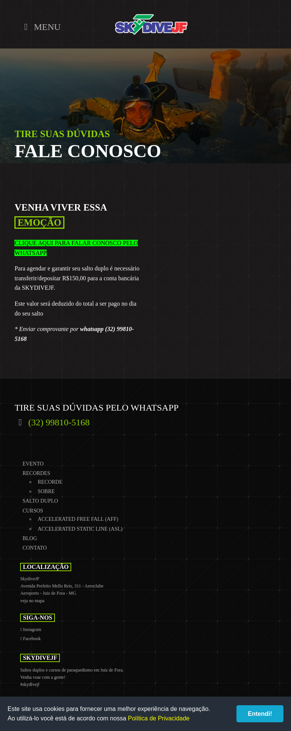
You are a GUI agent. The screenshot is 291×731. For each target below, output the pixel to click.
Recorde (50, 482)
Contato (34, 548)
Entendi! (260, 714)
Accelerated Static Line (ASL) (80, 529)
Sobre (46, 491)
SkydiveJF (151, 24)
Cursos (32, 511)
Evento (33, 464)
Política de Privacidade (159, 718)
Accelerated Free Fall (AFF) (78, 519)
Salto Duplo (40, 501)
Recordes (36, 473)
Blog (29, 538)
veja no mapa (32, 600)
